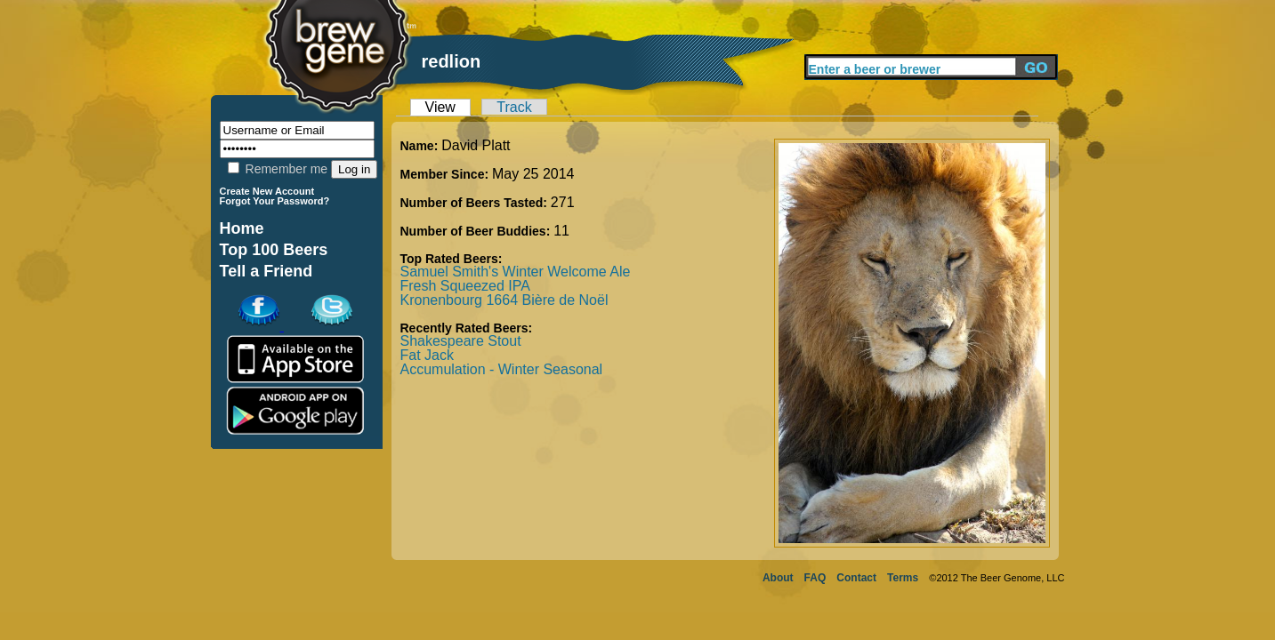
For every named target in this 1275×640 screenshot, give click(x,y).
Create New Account (267, 191)
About (778, 578)
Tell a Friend (266, 271)
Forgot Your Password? (275, 201)
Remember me (277, 169)
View (440, 107)
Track (513, 107)
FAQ (815, 578)
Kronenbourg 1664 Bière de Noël (504, 300)
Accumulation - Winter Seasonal (501, 369)
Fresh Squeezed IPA (465, 285)
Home (242, 228)
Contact (856, 578)
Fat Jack (427, 355)
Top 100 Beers (274, 250)
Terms (902, 578)
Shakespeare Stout (460, 340)
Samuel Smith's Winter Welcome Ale (515, 271)
